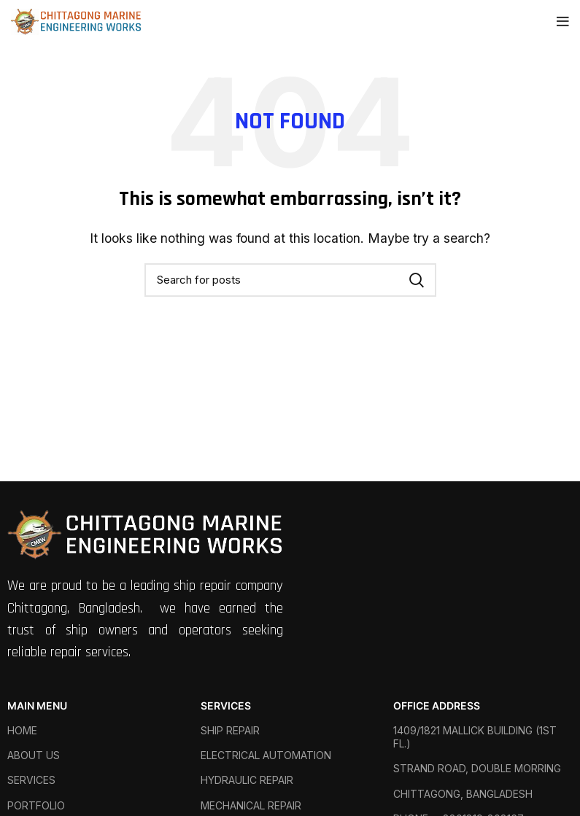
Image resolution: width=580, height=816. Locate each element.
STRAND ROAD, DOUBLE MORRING (477, 768)
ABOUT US (33, 755)
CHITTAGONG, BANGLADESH (463, 794)
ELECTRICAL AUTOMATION (266, 755)
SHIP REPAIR (230, 730)
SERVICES (31, 780)
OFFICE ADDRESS (436, 705)
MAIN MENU (37, 705)
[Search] (290, 280)
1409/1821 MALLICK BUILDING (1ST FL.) (475, 737)
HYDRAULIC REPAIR (247, 780)
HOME (22, 730)
